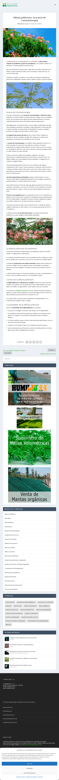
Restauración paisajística (12, 572)
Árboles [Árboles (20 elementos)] (8, 624)
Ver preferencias (29, 773)
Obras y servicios (10, 551)
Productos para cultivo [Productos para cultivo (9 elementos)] (30, 617)
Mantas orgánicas (10, 514)
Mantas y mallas (10, 547)
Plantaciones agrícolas (11, 556)
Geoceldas (8, 518)
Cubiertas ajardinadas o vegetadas (15, 560)
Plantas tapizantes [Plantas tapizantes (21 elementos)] (31, 613)
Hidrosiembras (9, 522)
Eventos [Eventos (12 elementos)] (8, 606)
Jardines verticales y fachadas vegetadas (17, 564)
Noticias (12, 639)
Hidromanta (8, 526)
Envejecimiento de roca (12, 535)
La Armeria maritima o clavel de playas (21, 644)
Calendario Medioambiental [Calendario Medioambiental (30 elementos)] (26, 602)
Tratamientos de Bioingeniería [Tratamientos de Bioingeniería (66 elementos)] (38, 621)
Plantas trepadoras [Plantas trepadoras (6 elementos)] (12, 617)
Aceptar (29, 764)
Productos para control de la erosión (19, 653)
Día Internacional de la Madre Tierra (21, 665)
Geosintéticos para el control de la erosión (22, 651)
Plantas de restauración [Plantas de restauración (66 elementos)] (14, 613)
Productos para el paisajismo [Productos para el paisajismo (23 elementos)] (15, 621)
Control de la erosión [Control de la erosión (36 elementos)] (45, 602)
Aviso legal (40, 777)
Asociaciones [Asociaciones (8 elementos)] (10, 602)
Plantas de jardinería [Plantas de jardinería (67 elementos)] (43, 610)
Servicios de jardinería (11, 589)
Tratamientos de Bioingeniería (14, 568)
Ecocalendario (13, 667)
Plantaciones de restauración (13, 585)
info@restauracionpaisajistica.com (31, 744)
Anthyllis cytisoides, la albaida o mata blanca (23, 658)
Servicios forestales (10, 539)
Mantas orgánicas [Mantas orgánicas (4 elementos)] (30, 606)
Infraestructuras (10, 581)
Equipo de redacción (30, 24)
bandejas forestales (21, 290)
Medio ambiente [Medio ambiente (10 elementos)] (44, 606)
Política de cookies (20, 777)
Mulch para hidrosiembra (12, 531)
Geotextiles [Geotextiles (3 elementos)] (18, 606)
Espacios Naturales (10, 577)
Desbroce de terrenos (11, 543)
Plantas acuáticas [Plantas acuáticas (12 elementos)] (12, 610)
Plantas (40, 24)
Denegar (29, 768)
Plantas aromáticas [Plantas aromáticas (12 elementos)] (27, 610)
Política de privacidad (31, 777)
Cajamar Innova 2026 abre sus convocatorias (23, 638)
